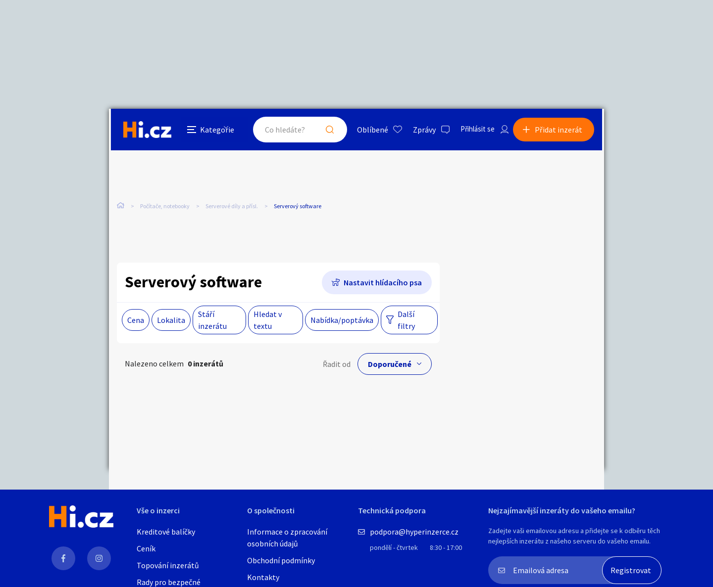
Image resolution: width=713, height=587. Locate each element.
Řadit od (337, 364)
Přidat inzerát (560, 130)
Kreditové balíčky (166, 532)
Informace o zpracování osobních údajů (287, 537)
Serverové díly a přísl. (231, 207)
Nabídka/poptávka (341, 320)
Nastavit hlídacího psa (383, 283)
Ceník (146, 548)
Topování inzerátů (168, 565)
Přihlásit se (471, 130)
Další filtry (406, 320)
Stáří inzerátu (212, 320)
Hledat (321, 130)
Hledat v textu (268, 320)
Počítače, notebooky (165, 207)
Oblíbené (363, 130)
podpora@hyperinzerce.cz (414, 532)
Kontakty (263, 577)
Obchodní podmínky (281, 560)
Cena (135, 320)
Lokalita (171, 320)
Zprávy (415, 130)
